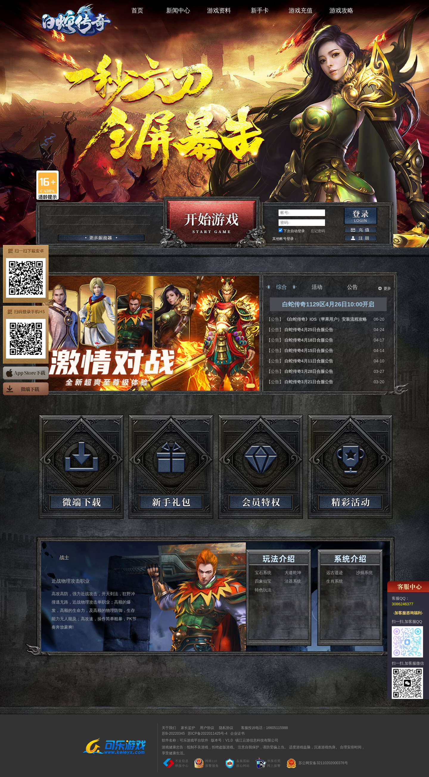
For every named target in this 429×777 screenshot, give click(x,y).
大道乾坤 (293, 572)
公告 (352, 287)
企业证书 (237, 733)
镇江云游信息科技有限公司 (256, 740)
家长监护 (188, 728)
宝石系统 (263, 572)
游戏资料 (219, 10)
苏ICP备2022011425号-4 (207, 733)
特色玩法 (263, 589)
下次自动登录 (294, 231)
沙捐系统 (364, 572)
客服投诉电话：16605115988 (263, 728)
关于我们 (169, 728)
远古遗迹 (334, 572)
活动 (317, 287)
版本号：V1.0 (222, 740)
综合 (281, 287)
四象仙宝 (263, 581)
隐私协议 (226, 728)
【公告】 (276, 319)
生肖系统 (334, 581)
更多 (384, 288)
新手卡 (260, 10)
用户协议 (207, 728)
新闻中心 (178, 10)
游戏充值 (301, 10)
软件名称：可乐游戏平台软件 (185, 740)
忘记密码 (318, 231)
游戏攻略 (341, 10)
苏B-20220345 (173, 733)
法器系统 (293, 581)
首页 (137, 10)
